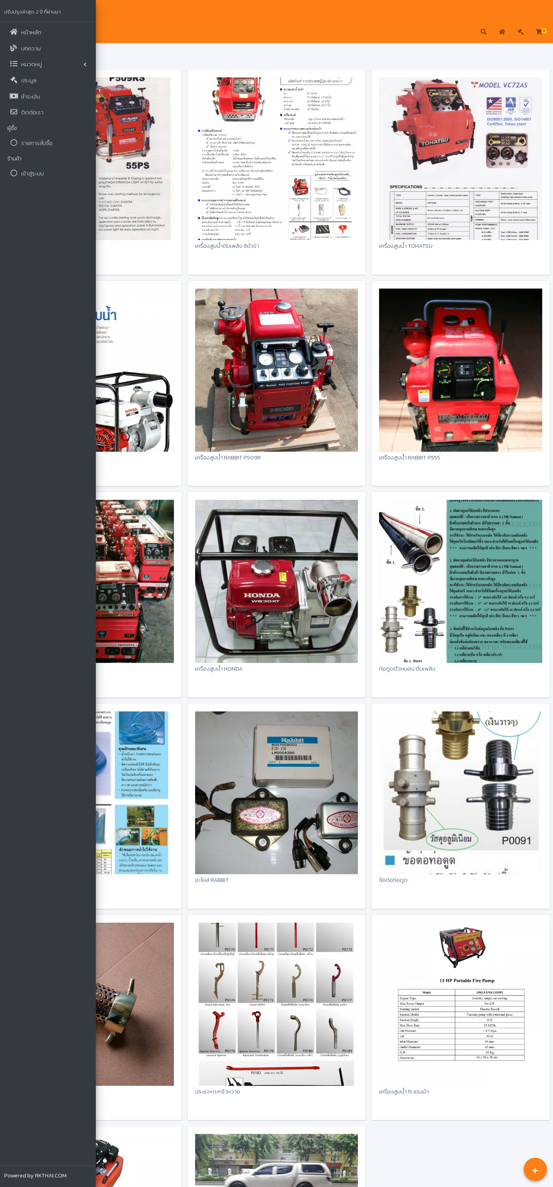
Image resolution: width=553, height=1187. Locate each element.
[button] (108, 32)
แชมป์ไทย (126, 12)
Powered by (36, 1175)
